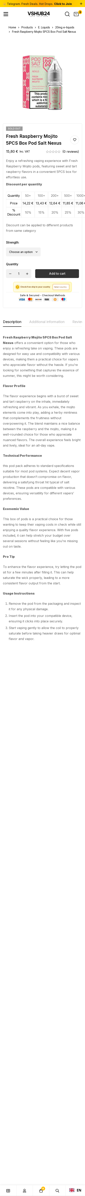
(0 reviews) (70, 151)
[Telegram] (13, 923)
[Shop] (8, 1190)
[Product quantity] (18, 273)
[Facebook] (14, 913)
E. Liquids (44, 27)
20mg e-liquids (64, 27)
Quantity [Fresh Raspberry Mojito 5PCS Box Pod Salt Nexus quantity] (12, 264)
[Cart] (76, 14)
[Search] (67, 14)
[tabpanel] (42, 490)
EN (75, 1190)
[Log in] (25, 1190)
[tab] (12, 322)
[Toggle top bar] (81, 4)
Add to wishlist (74, 139)
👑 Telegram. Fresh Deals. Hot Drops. (37, 3)
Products (27, 27)
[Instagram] (13, 918)
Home (12, 27)
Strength (12, 242)
